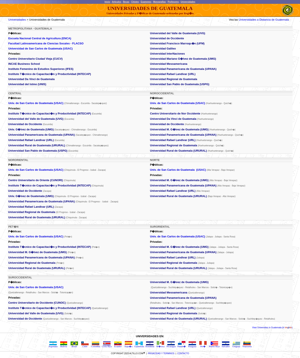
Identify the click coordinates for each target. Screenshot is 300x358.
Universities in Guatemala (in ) (274, 327)
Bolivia (63, 345)
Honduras (149, 345)
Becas (126, 2)
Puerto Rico (214, 345)
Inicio (107, 2)
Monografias (159, 2)
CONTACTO (183, 353)
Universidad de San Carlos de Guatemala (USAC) (40, 48)
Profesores (173, 2)
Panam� (181, 345)
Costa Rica (107, 345)
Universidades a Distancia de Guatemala (264, 19)
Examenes (146, 2)
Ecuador (118, 345)
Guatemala (139, 345)
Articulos (116, 2)
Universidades (188, 2)
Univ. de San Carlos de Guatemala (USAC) (35, 103)
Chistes (135, 2)
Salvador (226, 345)
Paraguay (192, 345)
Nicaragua (171, 345)
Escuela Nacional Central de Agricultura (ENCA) (39, 38)
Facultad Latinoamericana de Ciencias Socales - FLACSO (46, 43)
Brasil (74, 345)
